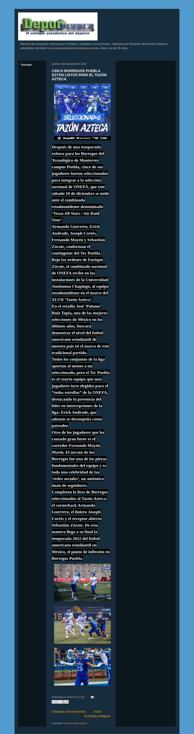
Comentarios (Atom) (76, 723)
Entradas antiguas (97, 716)
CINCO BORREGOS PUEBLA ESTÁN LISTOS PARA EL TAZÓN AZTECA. (79, 75)
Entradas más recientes (69, 711)
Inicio (98, 711)
